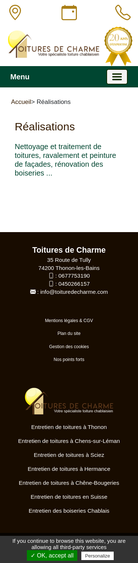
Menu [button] (19, 77)
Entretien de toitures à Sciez (69, 455)
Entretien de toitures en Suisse (69, 497)
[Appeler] (123, 13)
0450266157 (74, 284)
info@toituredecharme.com (74, 292)
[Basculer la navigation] (117, 76)
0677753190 (74, 276)
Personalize (97, 556)
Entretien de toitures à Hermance (69, 469)
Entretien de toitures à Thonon (69, 427)
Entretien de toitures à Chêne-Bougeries (69, 483)
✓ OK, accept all (52, 555)
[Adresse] (15, 13)
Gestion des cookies (69, 346)
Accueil (21, 101)
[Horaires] (69, 13)
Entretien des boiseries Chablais (69, 511)
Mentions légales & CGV (69, 320)
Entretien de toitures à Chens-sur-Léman (69, 441)
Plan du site (69, 333)
